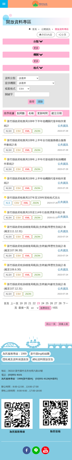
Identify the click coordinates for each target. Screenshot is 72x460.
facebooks (26, 446)
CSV (18, 131)
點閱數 (21, 113)
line (36, 446)
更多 (36, 48)
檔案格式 (10, 88)
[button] (45, 308)
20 (25, 303)
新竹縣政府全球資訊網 (40, 4)
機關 (36, 54)
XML (27, 131)
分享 (63, 34)
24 (42, 303)
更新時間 (42, 113)
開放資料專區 (62, 29)
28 (60, 303)
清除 (40, 101)
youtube (45, 446)
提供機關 (10, 83)
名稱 (31, 113)
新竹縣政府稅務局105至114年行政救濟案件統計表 (36, 212)
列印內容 (47, 34)
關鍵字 (9, 94)
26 (51, 303)
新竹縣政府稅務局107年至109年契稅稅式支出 (33, 197)
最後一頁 (23, 307)
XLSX (9, 131)
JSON (37, 131)
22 (34, 303)
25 (47, 303)
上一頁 (14, 303)
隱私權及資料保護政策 (16, 359)
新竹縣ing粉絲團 (39, 353)
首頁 (34, 29)
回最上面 (63, 324)
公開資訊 (45, 29)
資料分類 (10, 78)
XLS (8, 203)
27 (55, 303)
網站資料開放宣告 (42, 359)
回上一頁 (50, 324)
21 (29, 303)
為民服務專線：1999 (15, 353)
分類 (36, 41)
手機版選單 (4, 4)
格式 (36, 68)
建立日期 (56, 113)
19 (21, 303)
